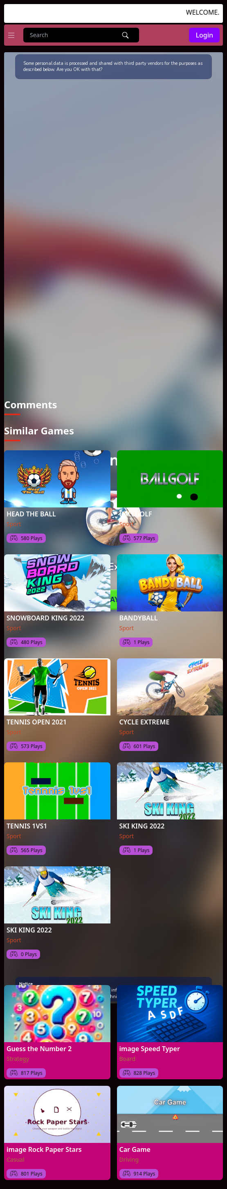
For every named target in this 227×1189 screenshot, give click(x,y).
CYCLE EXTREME (144, 718)
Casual (16, 1156)
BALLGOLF (135, 510)
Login (204, 35)
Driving (129, 1156)
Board (127, 1055)
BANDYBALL (138, 614)
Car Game (135, 1145)
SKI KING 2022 (142, 822)
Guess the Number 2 (39, 1045)
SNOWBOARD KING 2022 (45, 614)
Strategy (18, 1055)
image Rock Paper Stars (44, 1145)
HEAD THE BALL (31, 510)
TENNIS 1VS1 (27, 822)
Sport (14, 520)
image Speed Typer (149, 1045)
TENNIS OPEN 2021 (37, 718)
